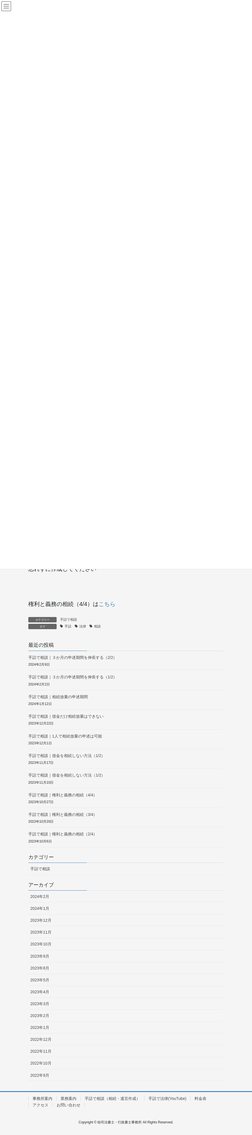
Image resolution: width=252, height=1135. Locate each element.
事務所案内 (42, 1098)
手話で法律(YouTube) (167, 1098)
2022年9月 (39, 1075)
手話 (68, 626)
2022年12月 (41, 1039)
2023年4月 (39, 992)
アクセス (40, 1105)
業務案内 (68, 1098)
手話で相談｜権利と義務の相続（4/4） (62, 795)
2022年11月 (41, 1051)
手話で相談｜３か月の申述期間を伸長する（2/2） (72, 657)
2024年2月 (39, 896)
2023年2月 (39, 1015)
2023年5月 (39, 980)
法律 (82, 626)
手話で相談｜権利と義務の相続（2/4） (62, 834)
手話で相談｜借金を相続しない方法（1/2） (66, 755)
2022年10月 (41, 1063)
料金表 (200, 1098)
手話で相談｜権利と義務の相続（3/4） (62, 814)
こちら (107, 604)
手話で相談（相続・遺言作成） (112, 1098)
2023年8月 (39, 968)
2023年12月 (41, 920)
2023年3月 (39, 1003)
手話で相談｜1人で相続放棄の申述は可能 (65, 736)
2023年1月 (39, 1027)
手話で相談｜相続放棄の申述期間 (58, 697)
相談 (97, 626)
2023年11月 (41, 932)
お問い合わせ (68, 1105)
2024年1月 (39, 908)
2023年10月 (41, 944)
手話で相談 (68, 620)
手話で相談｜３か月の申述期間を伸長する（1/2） (72, 677)
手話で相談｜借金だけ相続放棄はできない (66, 716)
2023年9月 (39, 956)
